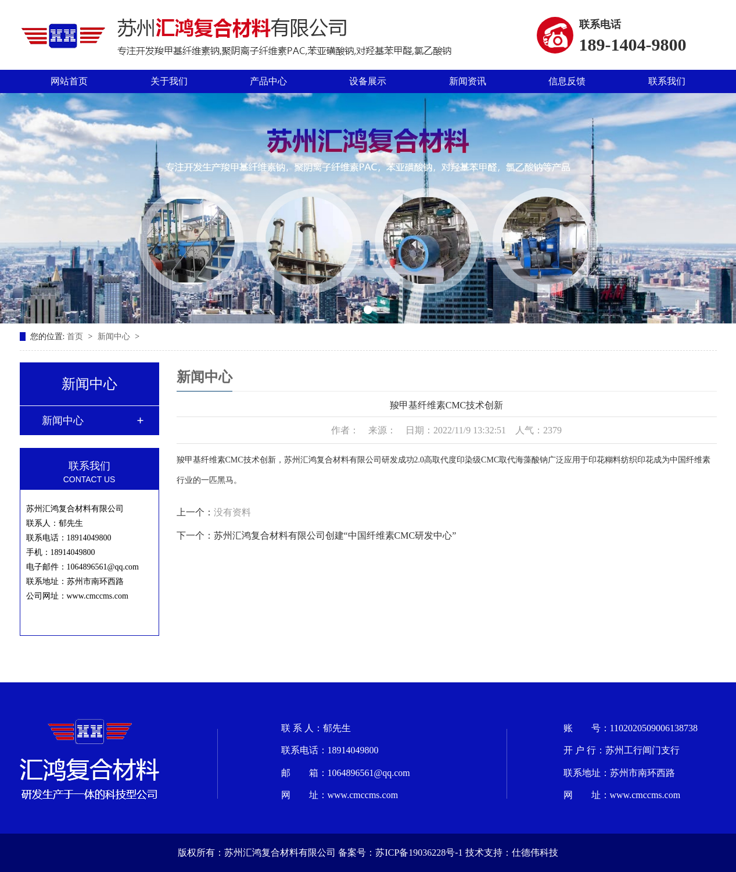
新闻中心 (115, 336)
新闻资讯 (467, 81)
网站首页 (69, 81)
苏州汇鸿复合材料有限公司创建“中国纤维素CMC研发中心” (335, 535)
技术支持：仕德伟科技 (511, 852)
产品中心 (268, 81)
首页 (76, 336)
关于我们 (169, 81)
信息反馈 (567, 81)
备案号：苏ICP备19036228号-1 (400, 852)
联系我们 (666, 81)
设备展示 (367, 81)
